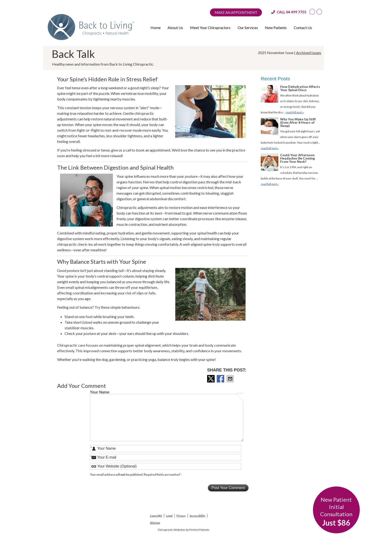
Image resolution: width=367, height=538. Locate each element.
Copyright (156, 515)
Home (155, 27)
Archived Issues (308, 52)
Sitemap (155, 522)
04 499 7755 (296, 12)
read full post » (295, 112)
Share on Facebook (221, 378)
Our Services (248, 27)
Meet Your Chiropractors (210, 27)
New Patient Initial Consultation (336, 511)
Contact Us (303, 27)
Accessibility (197, 515)
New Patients (276, 27)
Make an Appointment (236, 12)
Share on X (211, 378)
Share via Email (230, 378)
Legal (169, 515)
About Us (175, 27)
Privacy (181, 515)
